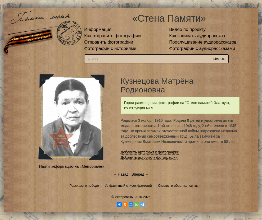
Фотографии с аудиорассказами (202, 48)
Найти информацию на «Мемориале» (71, 166)
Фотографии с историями (110, 48)
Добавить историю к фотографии (149, 157)
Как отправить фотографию (112, 35)
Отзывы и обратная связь (178, 186)
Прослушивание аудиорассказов (202, 42)
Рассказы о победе (84, 186)
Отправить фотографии (108, 42)
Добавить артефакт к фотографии (150, 152)
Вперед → (140, 174)
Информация (97, 29)
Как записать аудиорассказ (197, 35)
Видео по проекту (187, 29)
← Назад (120, 174)
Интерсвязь (124, 197)
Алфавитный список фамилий (128, 186)
